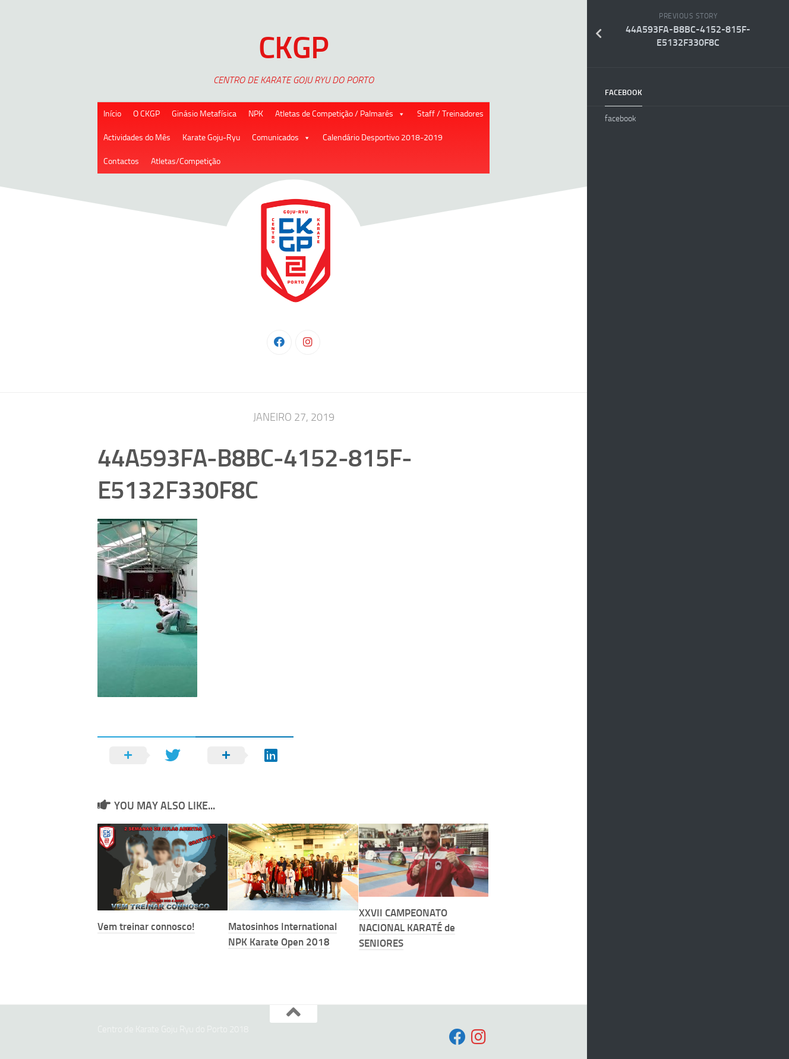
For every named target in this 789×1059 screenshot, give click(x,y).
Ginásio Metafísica (204, 114)
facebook (623, 92)
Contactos (121, 161)
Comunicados (275, 138)
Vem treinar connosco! (146, 926)
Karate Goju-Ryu (211, 138)
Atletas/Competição (185, 161)
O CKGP (146, 114)
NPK (255, 114)
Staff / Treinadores (450, 114)
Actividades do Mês (137, 138)
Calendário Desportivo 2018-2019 (383, 138)
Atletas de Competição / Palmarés (334, 114)
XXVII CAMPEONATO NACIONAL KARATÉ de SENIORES (407, 928)
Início (112, 114)
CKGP (293, 47)
